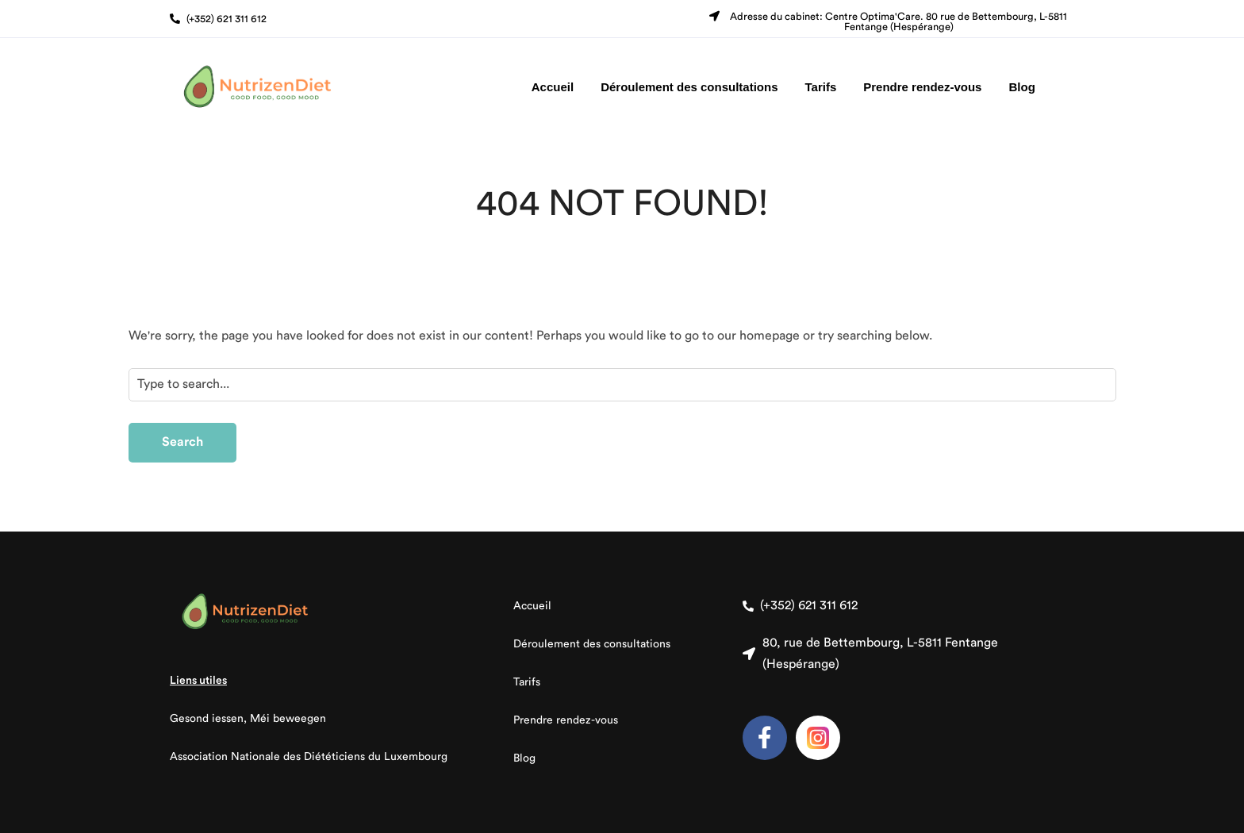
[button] (218, 18)
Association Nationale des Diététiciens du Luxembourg (308, 756)
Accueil (553, 87)
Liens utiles (198, 680)
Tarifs (821, 87)
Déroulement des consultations (689, 87)
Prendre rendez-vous (922, 87)
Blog (1021, 87)
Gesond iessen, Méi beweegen (248, 718)
